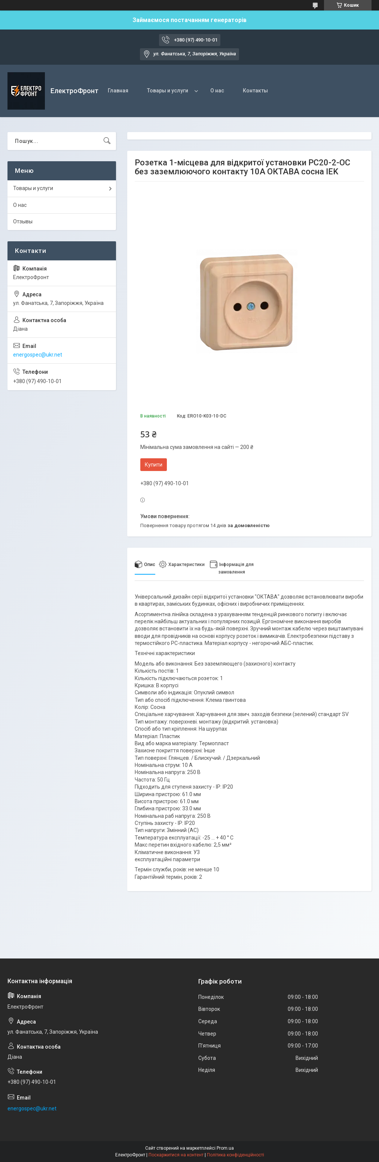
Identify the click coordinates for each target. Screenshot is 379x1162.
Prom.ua (225, 1148)
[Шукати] (107, 141)
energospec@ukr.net (37, 355)
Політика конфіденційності (235, 1155)
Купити (153, 465)
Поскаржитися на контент (176, 1155)
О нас (217, 91)
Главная (118, 91)
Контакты (255, 91)
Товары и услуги (167, 91)
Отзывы (23, 221)
